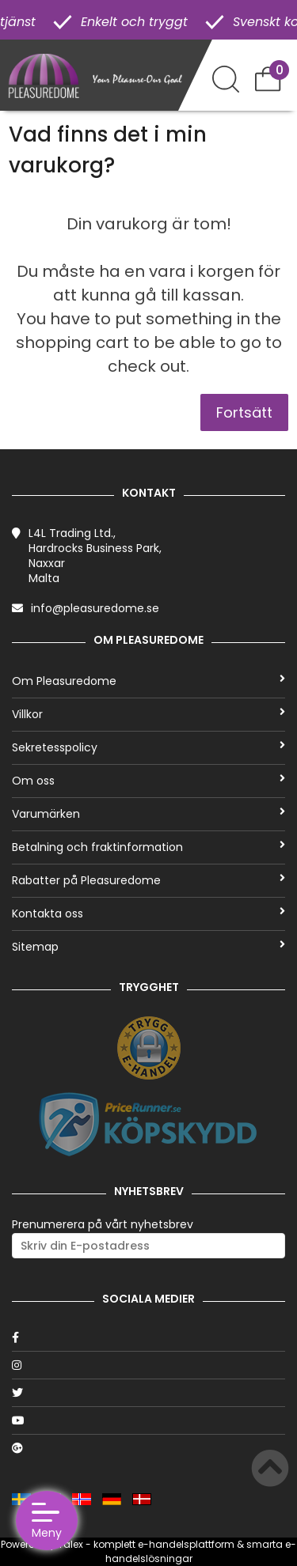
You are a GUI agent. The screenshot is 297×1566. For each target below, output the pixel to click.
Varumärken (148, 814)
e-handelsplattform (186, 1544)
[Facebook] (148, 1337)
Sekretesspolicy (148, 747)
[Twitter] (148, 1392)
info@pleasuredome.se (95, 608)
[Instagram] (148, 1365)
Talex (70, 1544)
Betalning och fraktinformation (148, 847)
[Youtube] (148, 1420)
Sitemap (148, 947)
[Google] (148, 1448)
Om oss (148, 781)
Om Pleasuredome (148, 681)
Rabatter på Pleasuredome (148, 880)
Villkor (148, 714)
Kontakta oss (148, 913)
